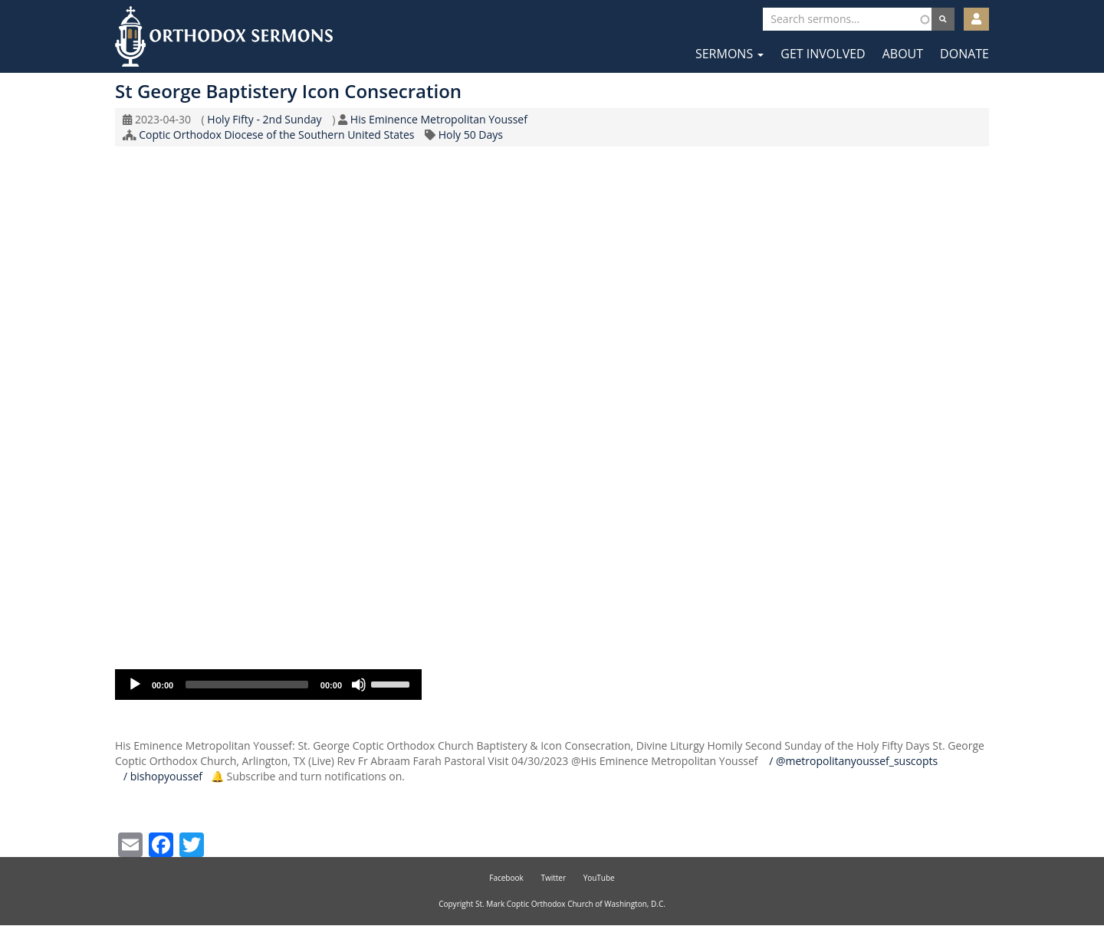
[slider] (247, 684)
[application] (268, 684)
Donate (964, 53)
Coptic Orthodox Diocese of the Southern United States (276, 134)
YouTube (599, 877)
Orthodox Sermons (224, 36)
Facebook (506, 877)
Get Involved (822, 53)
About (902, 53)
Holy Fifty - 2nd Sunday (264, 119)
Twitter (553, 877)
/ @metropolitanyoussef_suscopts (852, 761)
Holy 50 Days (471, 134)
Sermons (729, 53)
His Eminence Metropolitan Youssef (438, 119)
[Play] (135, 684)
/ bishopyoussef (161, 776)
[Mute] (358, 684)
